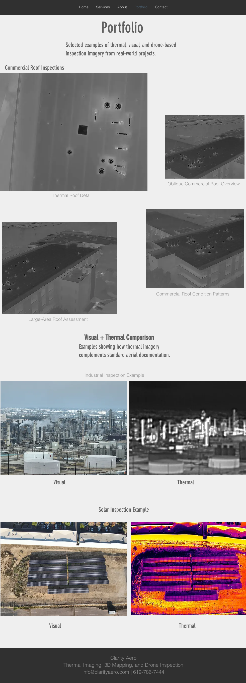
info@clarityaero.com (106, 672)
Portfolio (122, 27)
